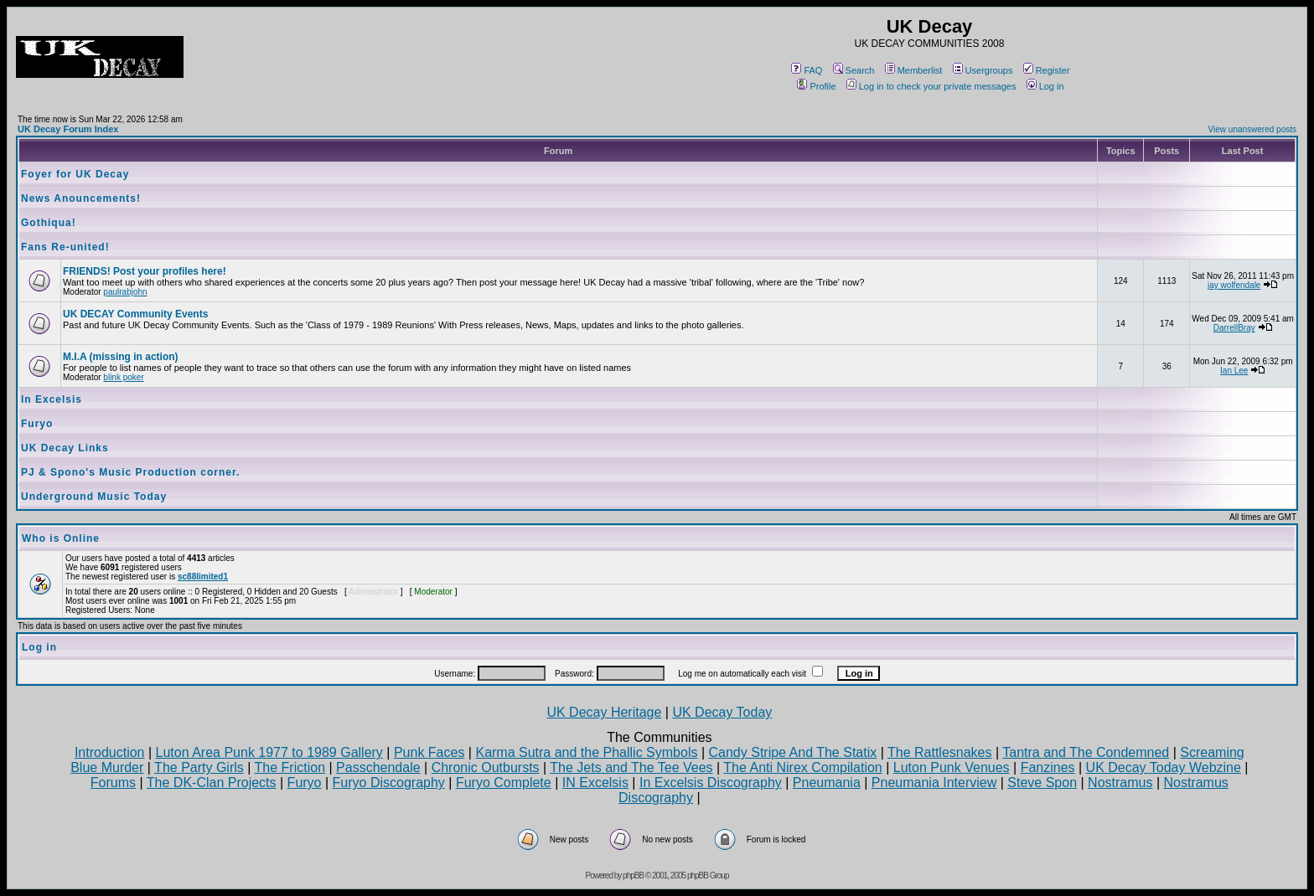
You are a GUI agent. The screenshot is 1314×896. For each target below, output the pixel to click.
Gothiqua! (48, 223)
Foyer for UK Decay (75, 174)
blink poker (123, 377)
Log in (1045, 86)
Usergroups (983, 70)
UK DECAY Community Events (135, 314)
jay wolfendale (1234, 285)
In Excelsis (51, 399)
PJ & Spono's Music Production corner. (130, 472)
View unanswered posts (1252, 129)
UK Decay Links (65, 448)
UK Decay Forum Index (68, 129)
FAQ (806, 70)
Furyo (37, 424)
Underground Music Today (94, 496)
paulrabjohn (125, 291)
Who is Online (61, 538)
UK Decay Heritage (603, 712)
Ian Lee (1234, 370)
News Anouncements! (81, 198)
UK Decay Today (722, 712)
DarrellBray (1234, 327)
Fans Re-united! (65, 247)
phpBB (633, 875)
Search (854, 70)
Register (1046, 70)
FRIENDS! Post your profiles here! (144, 271)
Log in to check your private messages (931, 86)
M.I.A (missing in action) (120, 357)
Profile (816, 86)
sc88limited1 (203, 576)
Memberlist (914, 70)
